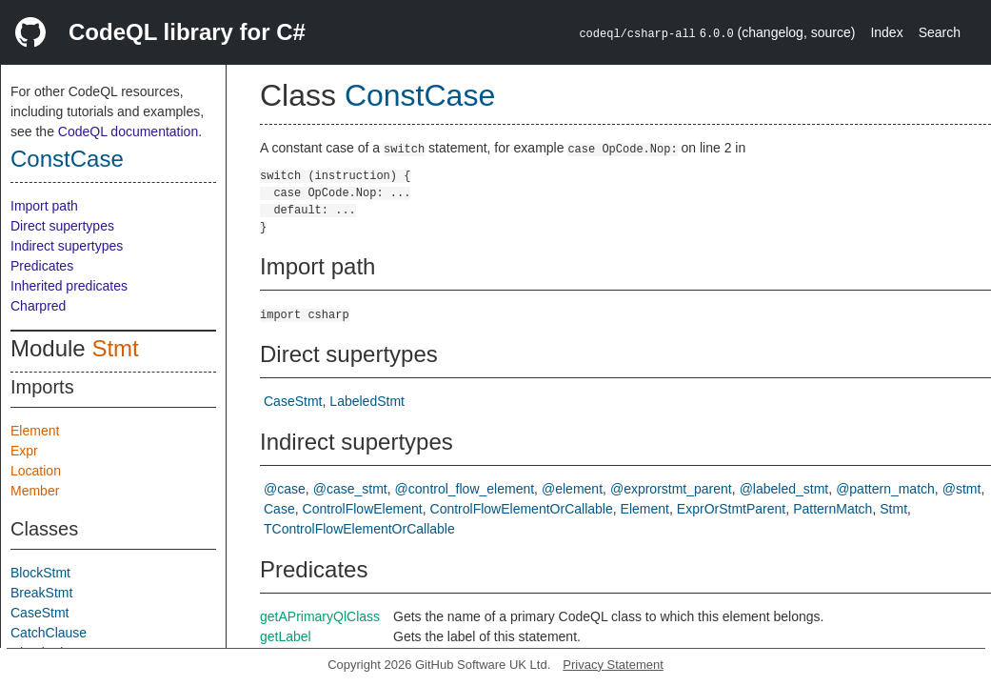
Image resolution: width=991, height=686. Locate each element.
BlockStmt (40, 572)
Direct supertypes (62, 225)
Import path (44, 205)
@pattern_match (885, 488)
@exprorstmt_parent (671, 488)
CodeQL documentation (128, 131)
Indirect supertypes (66, 245)
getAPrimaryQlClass (320, 616)
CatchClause (48, 632)
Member (34, 490)
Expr (24, 450)
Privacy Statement (613, 664)
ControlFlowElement (363, 508)
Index (886, 32)
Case (279, 508)
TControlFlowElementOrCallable (359, 528)
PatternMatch (832, 508)
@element (572, 488)
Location (35, 470)
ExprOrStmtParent (731, 508)
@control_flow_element (465, 488)
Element (34, 430)
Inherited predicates (69, 285)
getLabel (285, 636)
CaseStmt (39, 612)
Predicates (41, 265)
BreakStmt (41, 592)
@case (285, 488)
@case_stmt (350, 488)
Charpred (38, 305)
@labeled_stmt (784, 488)
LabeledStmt (367, 401)
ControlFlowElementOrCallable (521, 508)
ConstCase (67, 159)
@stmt (961, 488)
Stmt (114, 348)
